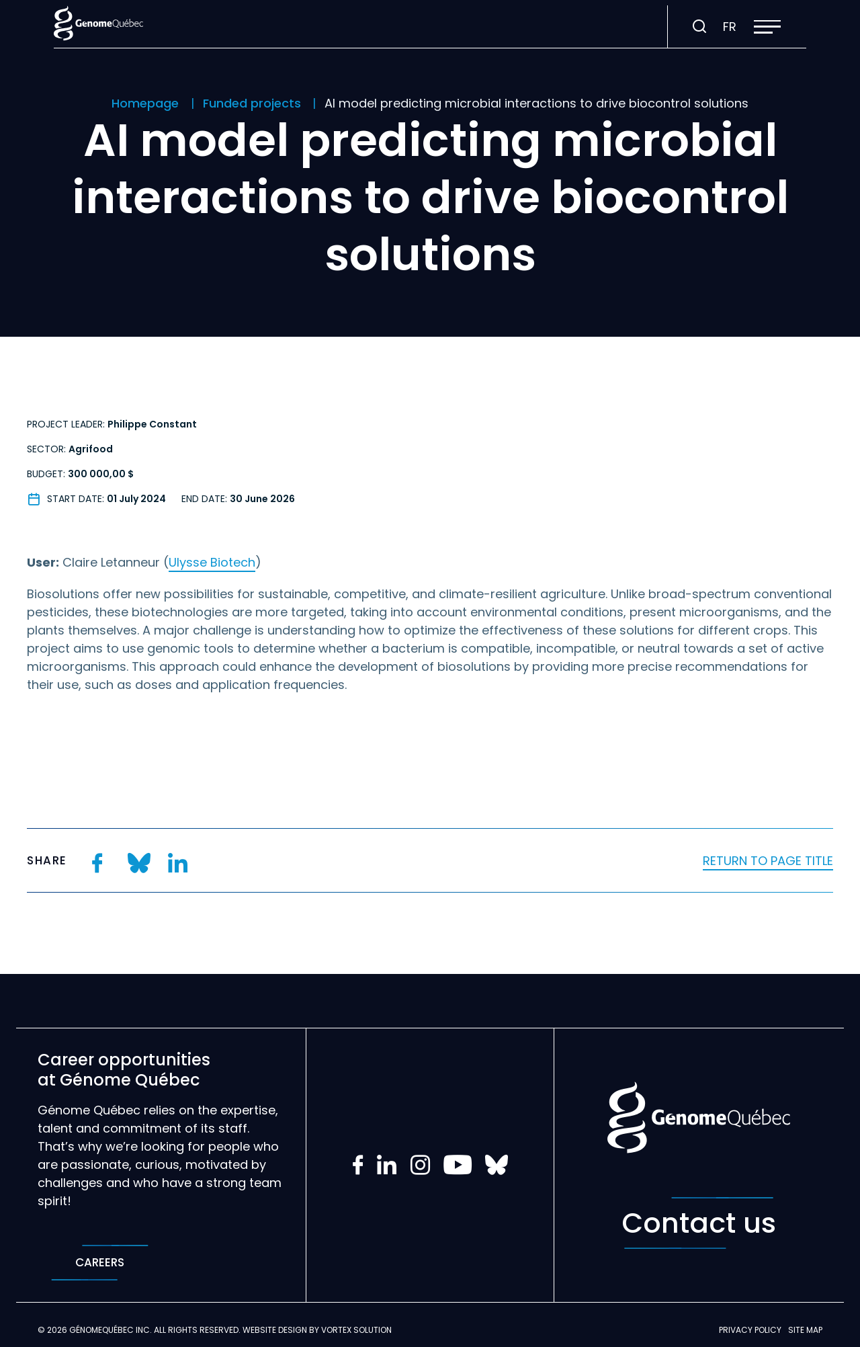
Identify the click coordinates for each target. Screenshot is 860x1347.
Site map (805, 1330)
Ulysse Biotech (212, 562)
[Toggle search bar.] (699, 27)
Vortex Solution (356, 1330)
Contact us (698, 1223)
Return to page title (768, 860)
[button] (767, 26)
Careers (100, 1262)
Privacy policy (750, 1330)
